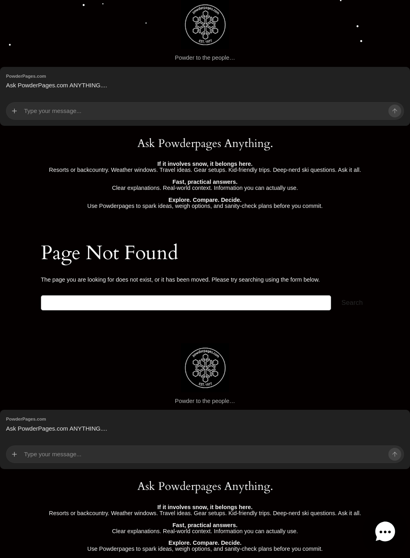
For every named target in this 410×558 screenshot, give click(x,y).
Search (352, 302)
